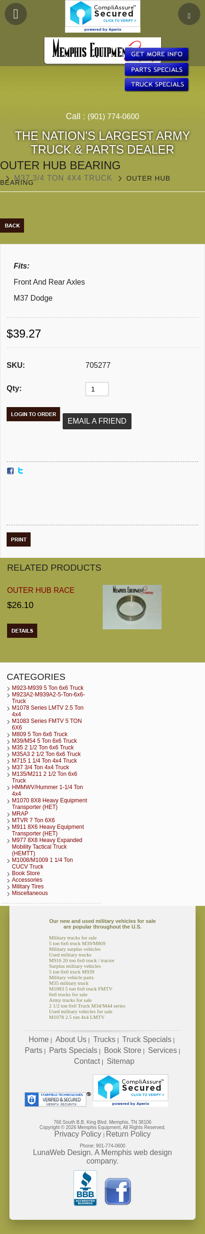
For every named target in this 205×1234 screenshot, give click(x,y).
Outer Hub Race (40, 590)
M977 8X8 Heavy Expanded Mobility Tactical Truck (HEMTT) (47, 847)
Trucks (104, 1039)
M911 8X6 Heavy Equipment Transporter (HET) (48, 830)
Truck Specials (146, 1039)
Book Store (26, 873)
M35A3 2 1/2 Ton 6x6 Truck (46, 754)
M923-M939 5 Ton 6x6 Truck (47, 688)
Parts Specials (73, 1050)
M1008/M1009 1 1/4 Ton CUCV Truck (42, 863)
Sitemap (120, 1061)
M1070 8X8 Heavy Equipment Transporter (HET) (49, 803)
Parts (33, 1050)
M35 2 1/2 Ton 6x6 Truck (43, 747)
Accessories (27, 880)
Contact (87, 1061)
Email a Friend (97, 421)
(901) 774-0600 (113, 117)
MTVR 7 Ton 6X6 (33, 820)
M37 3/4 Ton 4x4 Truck (63, 178)
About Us (71, 1039)
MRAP (20, 813)
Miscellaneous (30, 893)
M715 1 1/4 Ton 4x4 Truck (44, 760)
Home (39, 1039)
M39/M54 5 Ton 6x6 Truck (44, 741)
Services (162, 1050)
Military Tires (27, 886)
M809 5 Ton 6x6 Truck (39, 734)
